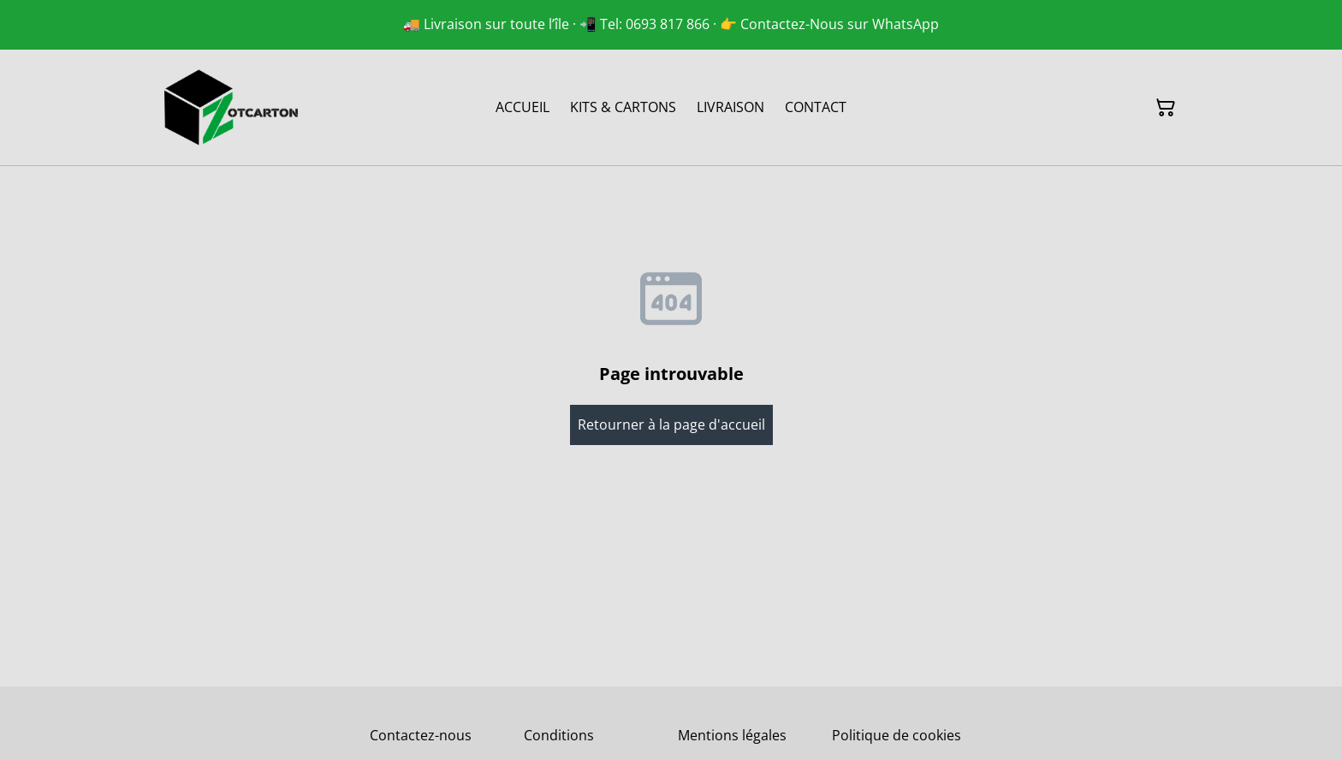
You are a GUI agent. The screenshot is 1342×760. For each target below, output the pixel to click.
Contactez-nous (421, 735)
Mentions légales (732, 735)
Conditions (559, 735)
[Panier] (1166, 108)
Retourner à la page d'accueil (671, 424)
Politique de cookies (896, 735)
